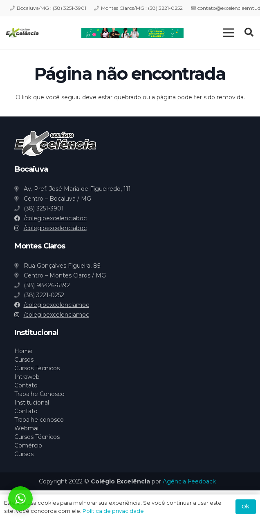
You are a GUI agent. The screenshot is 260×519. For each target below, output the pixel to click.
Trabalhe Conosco (39, 394)
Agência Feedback (189, 481)
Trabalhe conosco (39, 419)
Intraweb (27, 376)
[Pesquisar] (249, 32)
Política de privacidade (113, 511)
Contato (26, 385)
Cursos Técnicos (37, 368)
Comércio (28, 445)
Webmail (27, 428)
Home (23, 351)
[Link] (22, 33)
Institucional (31, 402)
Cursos (24, 359)
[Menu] (228, 32)
